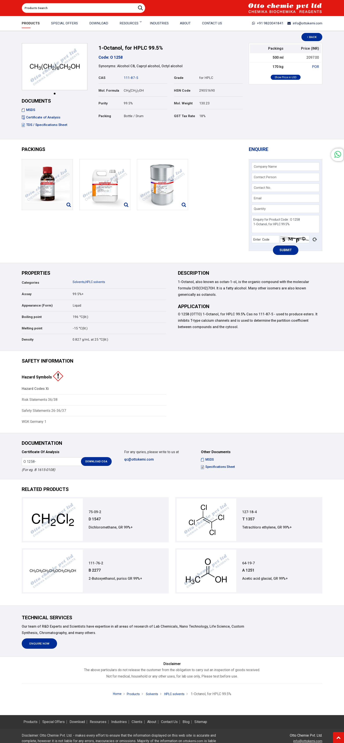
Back (314, 37)
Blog (186, 722)
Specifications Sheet (219, 469)
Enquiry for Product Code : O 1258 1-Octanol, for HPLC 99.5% (285, 225)
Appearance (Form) (37, 307)
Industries (158, 23)
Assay (27, 296)
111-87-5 (131, 78)
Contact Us (211, 23)
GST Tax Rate (184, 116)
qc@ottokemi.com (139, 461)
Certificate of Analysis (41, 117)
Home (114, 698)
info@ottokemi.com (302, 23)
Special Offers (65, 23)
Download (99, 23)
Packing (105, 116)
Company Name (266, 167)
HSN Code (182, 91)
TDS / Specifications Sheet (44, 125)
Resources (98, 722)
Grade (178, 78)
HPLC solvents (97, 284)
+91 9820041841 (261, 23)
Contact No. (263, 189)
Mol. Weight (183, 103)
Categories (30, 284)
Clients (137, 722)
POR (315, 67)
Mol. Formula (109, 91)
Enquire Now (42, 647)
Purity (103, 103)
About (184, 23)
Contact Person (265, 178)
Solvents (79, 284)
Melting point (32, 330)
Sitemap (200, 722)
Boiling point (32, 318)
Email (258, 199)
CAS (102, 78)
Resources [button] (128, 23)
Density (28, 341)
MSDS (28, 110)
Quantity (260, 210)
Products (31, 23)
